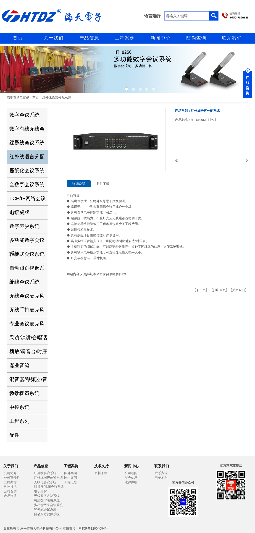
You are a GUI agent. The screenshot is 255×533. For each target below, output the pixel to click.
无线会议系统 (24, 282)
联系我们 (232, 37)
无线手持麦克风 (27, 310)
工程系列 (19, 421)
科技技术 (10, 487)
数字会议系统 (24, 115)
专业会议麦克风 (27, 324)
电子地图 (161, 477)
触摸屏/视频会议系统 (49, 487)
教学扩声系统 (24, 393)
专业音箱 (19, 365)
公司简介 (10, 473)
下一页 (201, 290)
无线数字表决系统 (47, 496)
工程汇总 (70, 482)
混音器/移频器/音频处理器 (28, 381)
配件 (14, 435)
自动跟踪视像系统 (27, 270)
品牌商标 (10, 482)
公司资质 (10, 491)
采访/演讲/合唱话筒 (28, 340)
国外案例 (70, 473)
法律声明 (131, 482)
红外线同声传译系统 (48, 477)
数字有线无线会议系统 (27, 131)
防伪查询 (196, 37)
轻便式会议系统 (27, 254)
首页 (18, 37)
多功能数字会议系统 (27, 242)
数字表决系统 (24, 226)
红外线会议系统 (27, 143)
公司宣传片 (12, 477)
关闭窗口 (238, 290)
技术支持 (101, 466)
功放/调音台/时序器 (28, 353)
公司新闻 (131, 473)
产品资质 (10, 496)
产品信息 (89, 37)
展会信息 (131, 477)
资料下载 (101, 473)
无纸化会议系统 (27, 170)
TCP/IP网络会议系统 (27, 200)
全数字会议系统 (27, 184)
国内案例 (70, 477)
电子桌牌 (19, 212)
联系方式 (161, 473)
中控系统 (19, 407)
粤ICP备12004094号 (93, 528)
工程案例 (125, 37)
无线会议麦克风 (27, 296)
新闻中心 (161, 37)
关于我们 (54, 37)
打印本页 (219, 290)
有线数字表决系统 (47, 500)
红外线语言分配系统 (27, 159)
